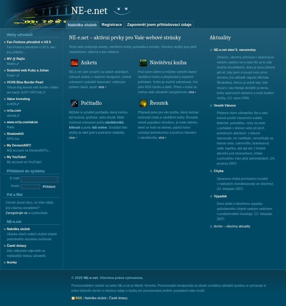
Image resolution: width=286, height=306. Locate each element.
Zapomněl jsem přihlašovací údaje (159, 24)
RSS (79, 298)
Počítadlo (91, 103)
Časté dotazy (16, 245)
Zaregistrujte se (16, 213)
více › (102, 87)
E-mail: (15, 178)
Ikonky (12, 262)
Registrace (112, 24)
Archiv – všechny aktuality (232, 226)
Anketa (89, 62)
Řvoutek (159, 103)
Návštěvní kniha (168, 62)
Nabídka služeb (82, 25)
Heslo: (15, 186)
